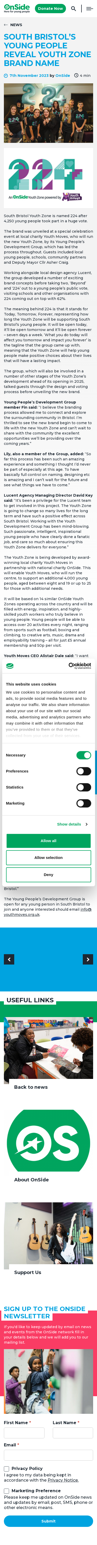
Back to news (31, 1087)
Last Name (64, 1422)
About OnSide (31, 1180)
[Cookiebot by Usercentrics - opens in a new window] (69, 666)
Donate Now (50, 8)
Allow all (48, 840)
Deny (48, 874)
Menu (89, 8)
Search (73, 8)
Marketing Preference (36, 1490)
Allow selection (48, 857)
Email (10, 1445)
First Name (16, 1422)
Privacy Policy (27, 1468)
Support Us (27, 1272)
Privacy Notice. (63, 1480)
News (16, 25)
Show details (69, 824)
